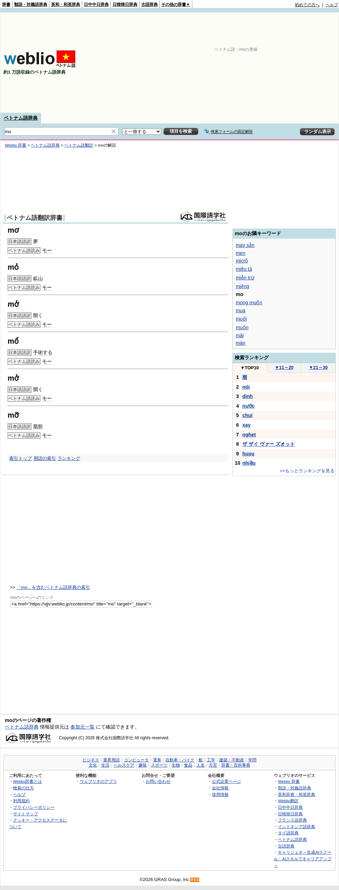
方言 (213, 765)
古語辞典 (149, 4)
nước (248, 406)
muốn (242, 327)
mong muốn (249, 302)
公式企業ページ (226, 781)
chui (247, 415)
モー (47, 250)
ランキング (69, 458)
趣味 (142, 765)
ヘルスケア (124, 765)
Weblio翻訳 (288, 800)
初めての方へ (307, 4)
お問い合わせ (158, 781)
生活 (105, 765)
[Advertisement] (248, 62)
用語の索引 (44, 458)
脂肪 (38, 426)
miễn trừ (245, 277)
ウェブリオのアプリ (98, 781)
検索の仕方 (23, 788)
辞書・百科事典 (235, 765)
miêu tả (244, 269)
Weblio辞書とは (27, 781)
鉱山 (38, 278)
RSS (195, 880)
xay (246, 425)
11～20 (284, 367)
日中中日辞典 (96, 4)
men (240, 253)
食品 (188, 765)
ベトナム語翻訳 (78, 145)
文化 (93, 765)
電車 (157, 760)
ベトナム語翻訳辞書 (34, 217)
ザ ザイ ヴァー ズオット (268, 444)
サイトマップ (25, 814)
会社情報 (220, 788)
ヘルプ (332, 4)
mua (240, 310)
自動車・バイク (179, 760)
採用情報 (220, 794)
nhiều (248, 463)
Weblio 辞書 (15, 145)
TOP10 (249, 367)
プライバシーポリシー (34, 807)
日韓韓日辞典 (125, 4)
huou (248, 453)
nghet (249, 434)
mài (240, 335)
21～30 (318, 367)
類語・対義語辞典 (30, 4)
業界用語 (111, 760)
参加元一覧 (82, 727)
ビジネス (91, 760)
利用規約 (21, 800)
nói (246, 387)
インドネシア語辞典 (296, 826)
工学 (211, 760)
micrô (242, 260)
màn (240, 343)
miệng (242, 286)
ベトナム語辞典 (21, 118)
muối (241, 319)
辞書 (6, 4)
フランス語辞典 (292, 820)
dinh (247, 396)
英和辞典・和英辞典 (296, 794)
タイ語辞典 (288, 833)
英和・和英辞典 (65, 4)
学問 (252, 760)
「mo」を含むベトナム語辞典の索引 (53, 587)
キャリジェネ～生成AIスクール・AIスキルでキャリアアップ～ (302, 858)
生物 (176, 765)
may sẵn (245, 245)
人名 (200, 765)
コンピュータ (136, 760)
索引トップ (20, 458)
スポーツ (159, 765)
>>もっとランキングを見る (307, 470)
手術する (42, 352)
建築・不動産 (231, 760)
